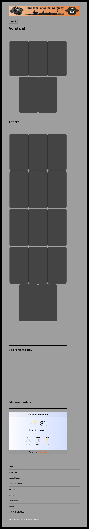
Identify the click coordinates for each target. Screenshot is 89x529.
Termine (12, 489)
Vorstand (13, 472)
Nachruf (12, 506)
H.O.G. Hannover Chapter (17, 519)
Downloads (13, 501)
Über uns (12, 467)
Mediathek (13, 495)
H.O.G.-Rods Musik (17, 512)
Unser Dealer (14, 478)
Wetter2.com (42, 452)
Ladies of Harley (15, 484)
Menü (13, 21)
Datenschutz (37, 519)
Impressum (29, 519)
